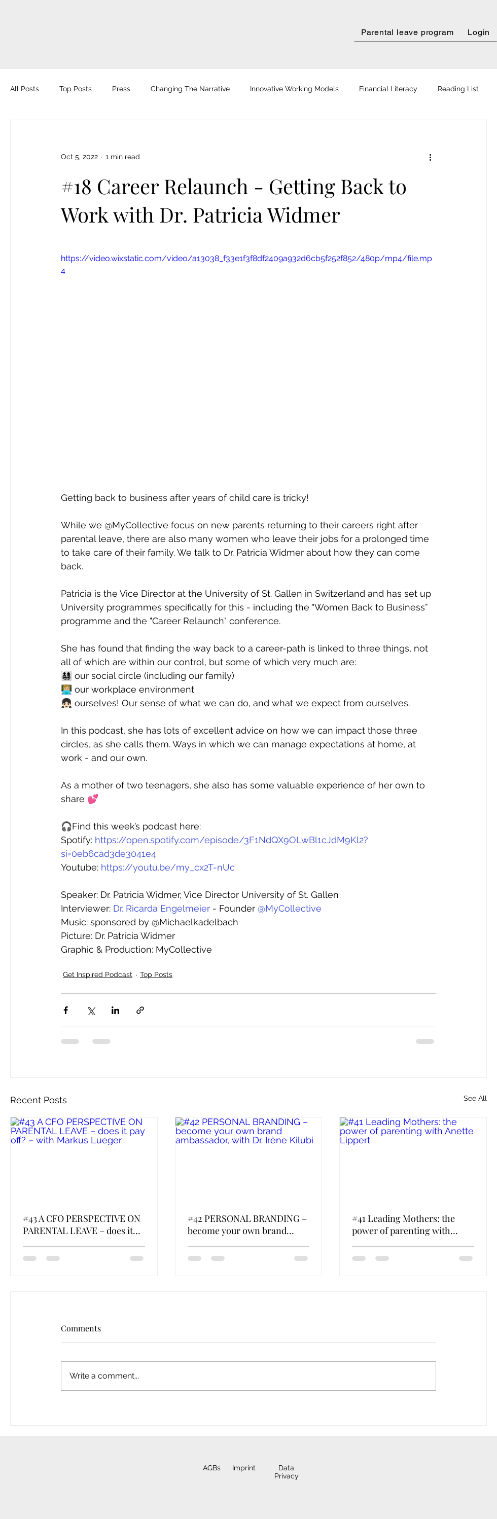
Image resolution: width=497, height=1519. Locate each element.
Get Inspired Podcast (97, 974)
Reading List (458, 89)
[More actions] (430, 157)
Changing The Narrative (190, 89)
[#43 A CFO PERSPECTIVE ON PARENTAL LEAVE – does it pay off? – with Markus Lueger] (84, 1158)
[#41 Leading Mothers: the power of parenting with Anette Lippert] (413, 1158)
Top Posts (75, 89)
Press (121, 89)
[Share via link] (140, 1010)
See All (475, 1098)
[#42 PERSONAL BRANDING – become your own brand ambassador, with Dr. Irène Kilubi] (248, 1158)
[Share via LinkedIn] (115, 1010)
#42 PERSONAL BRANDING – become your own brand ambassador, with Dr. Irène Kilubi (247, 1224)
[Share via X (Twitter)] (90, 1010)
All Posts (24, 89)
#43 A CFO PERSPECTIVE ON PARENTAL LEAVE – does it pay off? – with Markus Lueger (81, 1224)
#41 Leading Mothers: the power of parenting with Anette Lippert (403, 1224)
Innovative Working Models (294, 89)
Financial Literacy (388, 89)
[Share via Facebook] (65, 1010)
